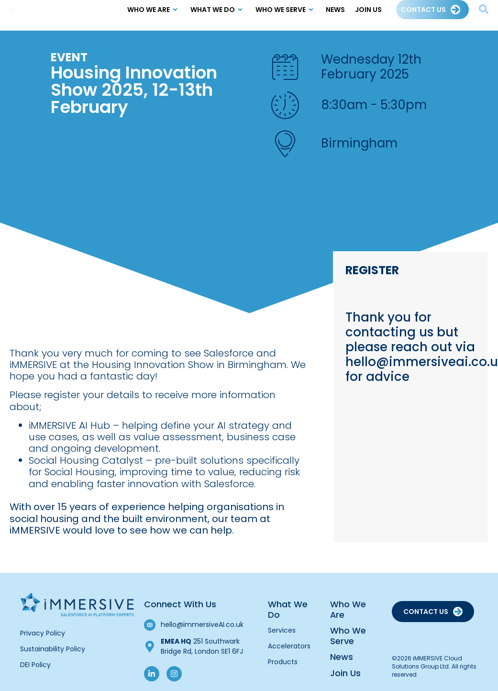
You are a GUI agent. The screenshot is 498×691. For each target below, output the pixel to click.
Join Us (368, 15)
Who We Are (153, 15)
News (335, 15)
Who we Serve (285, 15)
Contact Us (423, 15)
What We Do (217, 15)
